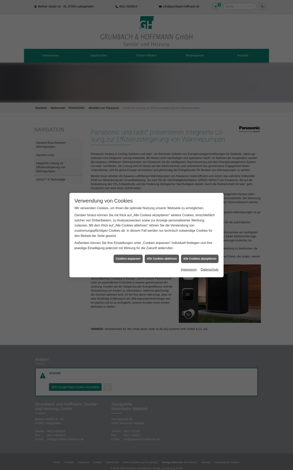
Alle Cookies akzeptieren (199, 258)
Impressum (189, 269)
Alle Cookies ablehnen (162, 258)
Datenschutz (210, 269)
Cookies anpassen (128, 258)
